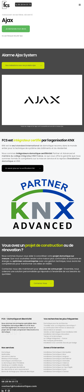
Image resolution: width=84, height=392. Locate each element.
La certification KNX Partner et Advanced (59, 328)
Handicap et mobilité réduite (12, 365)
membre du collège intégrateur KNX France (22, 156)
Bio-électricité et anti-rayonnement (15, 369)
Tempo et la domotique (53, 336)
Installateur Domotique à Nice (55, 354)
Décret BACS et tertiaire (52, 330)
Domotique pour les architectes (56, 323)
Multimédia (6, 354)
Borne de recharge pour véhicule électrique (18, 371)
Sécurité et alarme (9, 356)
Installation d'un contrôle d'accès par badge (60, 343)
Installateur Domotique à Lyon (55, 369)
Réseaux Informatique (10, 359)
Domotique (6, 352)
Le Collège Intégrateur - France (55, 338)
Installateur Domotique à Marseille (56, 365)
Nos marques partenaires (53, 340)
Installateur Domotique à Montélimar (57, 359)
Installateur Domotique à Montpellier (57, 352)
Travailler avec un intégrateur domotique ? (60, 325)
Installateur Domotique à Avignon (56, 356)
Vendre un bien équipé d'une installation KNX (60, 332)
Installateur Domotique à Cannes (56, 371)
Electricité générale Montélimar (13, 367)
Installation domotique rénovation (56, 334)
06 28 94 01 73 (23, 4)
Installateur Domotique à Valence (56, 363)
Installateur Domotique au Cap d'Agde (58, 367)
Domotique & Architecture (12, 361)
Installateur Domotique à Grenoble (57, 361)
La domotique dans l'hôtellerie (13, 363)
